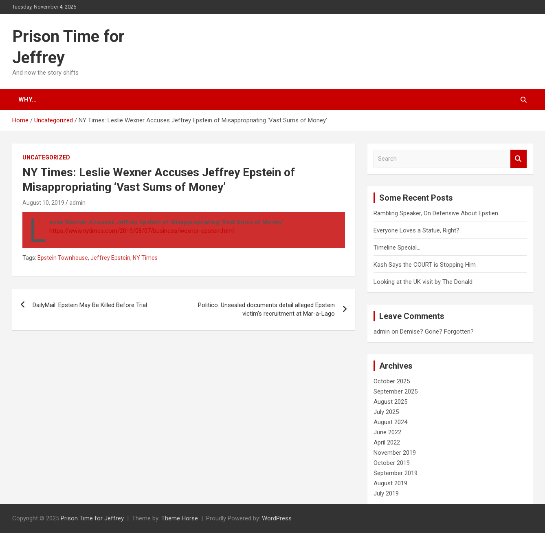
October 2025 (392, 381)
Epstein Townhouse (62, 257)
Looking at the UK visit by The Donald (423, 281)
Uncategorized (46, 157)
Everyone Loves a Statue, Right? (416, 230)
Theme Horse (179, 518)
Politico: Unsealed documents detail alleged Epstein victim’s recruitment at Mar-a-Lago (266, 309)
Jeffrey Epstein (110, 257)
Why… (27, 99)
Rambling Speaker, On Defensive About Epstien (436, 213)
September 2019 (396, 473)
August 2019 (390, 483)
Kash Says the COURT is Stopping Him (425, 264)
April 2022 (387, 442)
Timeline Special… (397, 247)
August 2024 (390, 422)
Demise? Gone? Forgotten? (437, 331)
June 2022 (387, 432)
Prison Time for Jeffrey (92, 518)
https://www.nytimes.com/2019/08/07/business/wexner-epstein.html (141, 230)
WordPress (277, 518)
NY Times (145, 257)
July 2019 (386, 493)
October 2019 (392, 463)
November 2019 (395, 452)
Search (518, 159)
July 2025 (386, 412)
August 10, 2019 (43, 202)
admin (77, 202)
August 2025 (390, 401)
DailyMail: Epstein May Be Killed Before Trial (90, 305)
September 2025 (396, 391)
